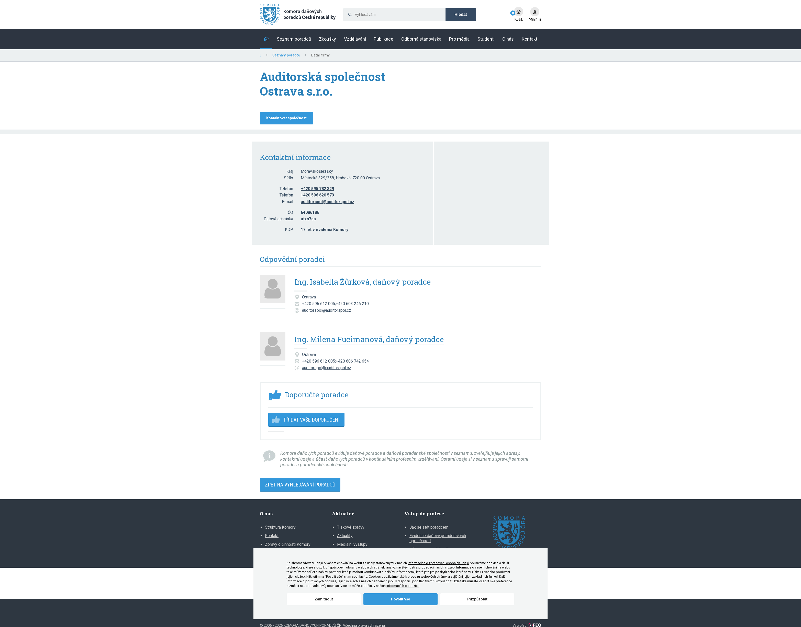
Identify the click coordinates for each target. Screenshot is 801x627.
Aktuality (344, 535)
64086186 (310, 212)
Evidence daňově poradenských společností (437, 538)
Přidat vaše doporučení (311, 420)
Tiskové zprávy (350, 527)
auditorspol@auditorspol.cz (326, 310)
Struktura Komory (280, 527)
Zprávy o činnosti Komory (287, 544)
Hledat (460, 14)
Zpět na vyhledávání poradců (300, 485)
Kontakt (272, 535)
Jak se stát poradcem (428, 527)
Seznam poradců (286, 55)
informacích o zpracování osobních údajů (438, 563)
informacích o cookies (402, 586)
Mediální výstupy (352, 544)
